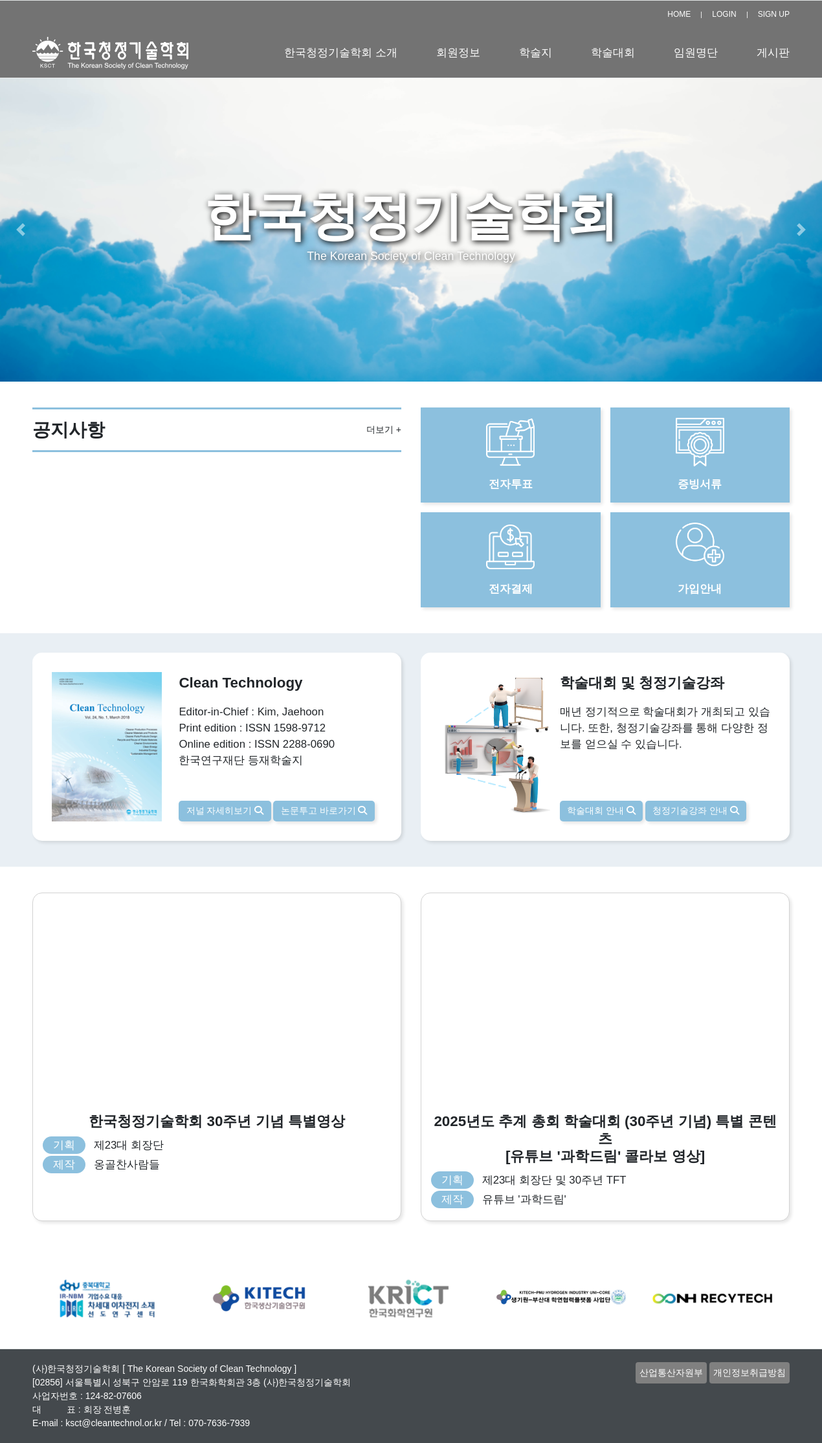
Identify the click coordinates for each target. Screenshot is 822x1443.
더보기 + (383, 429)
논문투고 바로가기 (324, 810)
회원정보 (458, 53)
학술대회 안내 (601, 810)
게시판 (773, 53)
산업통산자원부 (671, 1372)
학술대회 (613, 53)
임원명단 (696, 53)
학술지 (535, 53)
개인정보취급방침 (749, 1372)
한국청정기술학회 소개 (340, 53)
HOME (679, 14)
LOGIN (724, 14)
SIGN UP (774, 14)
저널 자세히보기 (225, 810)
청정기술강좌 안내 (695, 810)
